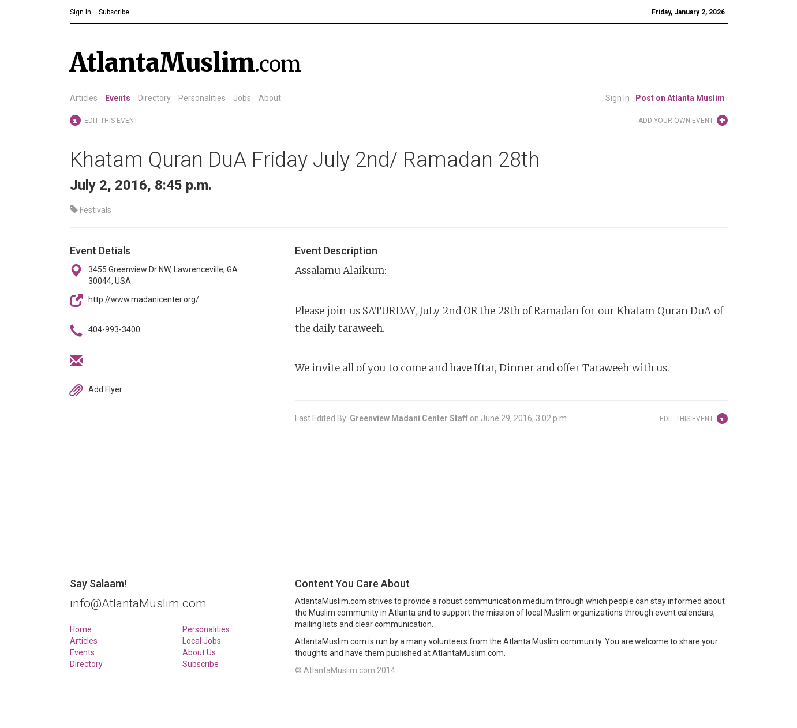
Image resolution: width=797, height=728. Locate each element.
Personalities (202, 98)
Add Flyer (105, 389)
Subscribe (200, 664)
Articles (84, 98)
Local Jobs (201, 641)
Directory (154, 98)
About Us (199, 652)
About (270, 98)
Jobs (242, 98)
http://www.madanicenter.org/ (143, 299)
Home (81, 629)
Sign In (617, 98)
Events (117, 98)
